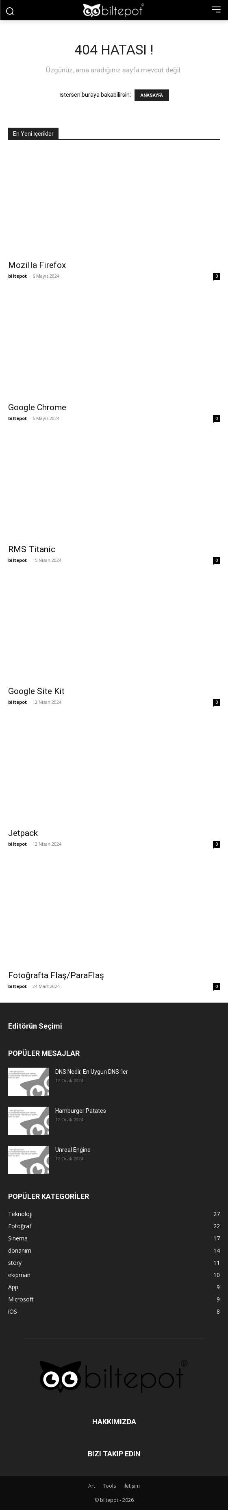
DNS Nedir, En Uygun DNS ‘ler (91, 1071)
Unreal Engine (73, 1150)
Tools (109, 1485)
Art (91, 1485)
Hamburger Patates (80, 1110)
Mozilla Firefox (37, 265)
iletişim (132, 1485)
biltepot (17, 276)
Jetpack (23, 833)
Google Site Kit (36, 691)
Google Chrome (37, 407)
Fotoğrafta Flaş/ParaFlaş (56, 975)
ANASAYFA (152, 95)
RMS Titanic (31, 549)
